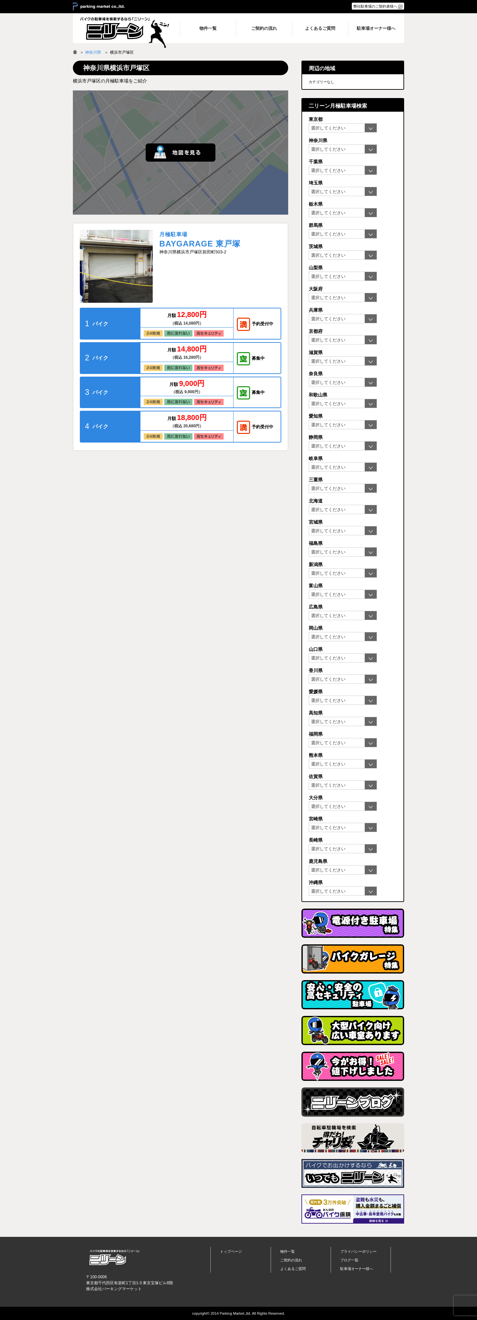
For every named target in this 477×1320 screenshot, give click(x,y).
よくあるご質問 (293, 1269)
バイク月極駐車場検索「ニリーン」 (114, 1257)
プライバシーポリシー (358, 1251)
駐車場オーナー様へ (356, 1269)
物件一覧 (287, 1251)
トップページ (231, 1251)
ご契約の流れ (291, 1260)
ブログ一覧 (349, 1260)
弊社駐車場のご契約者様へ (375, 6)
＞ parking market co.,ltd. (99, 7)
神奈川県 (93, 52)
